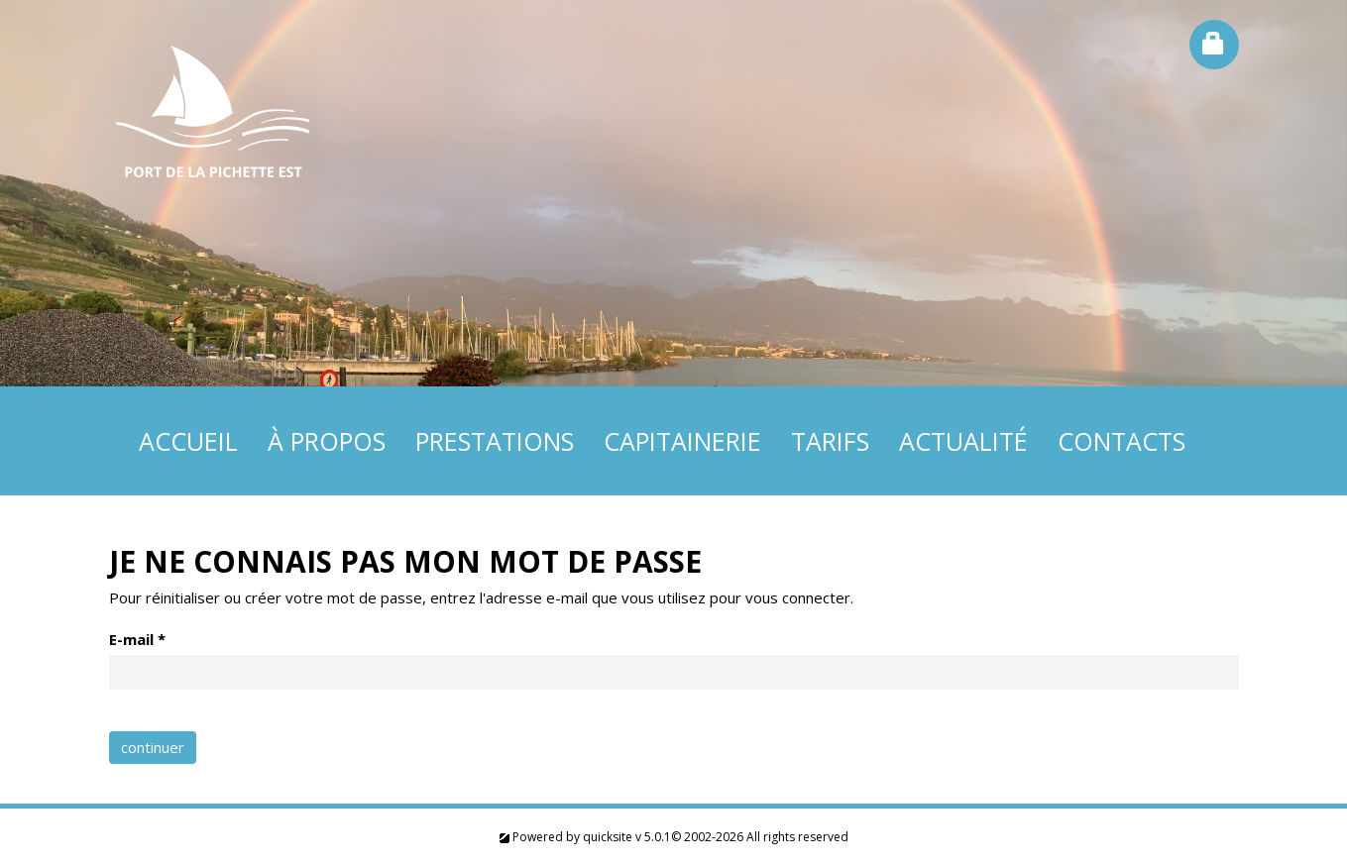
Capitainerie (682, 441)
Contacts (1121, 441)
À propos (327, 441)
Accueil (188, 441)
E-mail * (137, 639)
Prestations (494, 441)
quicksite (607, 836)
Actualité (963, 441)
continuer (152, 747)
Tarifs (830, 441)
